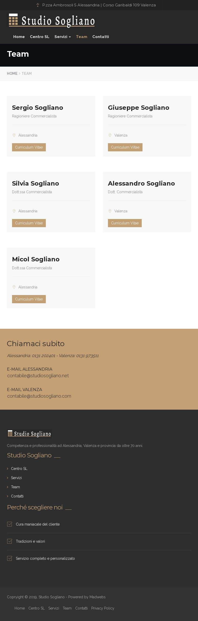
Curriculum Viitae (125, 147)
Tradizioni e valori (30, 541)
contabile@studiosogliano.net (38, 375)
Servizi (62, 36)
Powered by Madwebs (87, 597)
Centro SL (39, 36)
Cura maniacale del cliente (38, 524)
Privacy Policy (102, 608)
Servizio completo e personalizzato (45, 558)
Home (19, 36)
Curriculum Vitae (29, 147)
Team (81, 36)
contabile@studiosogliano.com (39, 396)
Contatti (100, 36)
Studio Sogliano (24, 17)
